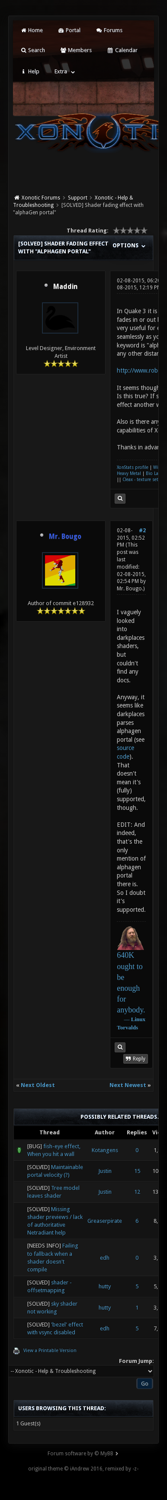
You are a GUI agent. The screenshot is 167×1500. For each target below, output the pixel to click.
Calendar (122, 50)
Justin (105, 1171)
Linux (138, 1019)
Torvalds (127, 1027)
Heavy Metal (129, 473)
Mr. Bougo (129, 589)
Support (77, 198)
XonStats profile (132, 467)
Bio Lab (153, 473)
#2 (142, 530)
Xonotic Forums (41, 198)
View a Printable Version (50, 1350)
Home (31, 30)
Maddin (65, 287)
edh (104, 1257)
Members (76, 50)
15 (137, 1171)
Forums (109, 30)
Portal (69, 30)
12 (137, 1192)
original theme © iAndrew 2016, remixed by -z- (83, 1469)
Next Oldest (38, 1085)
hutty (105, 1286)
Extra (61, 71)
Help (29, 71)
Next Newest (127, 1085)
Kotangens (105, 1150)
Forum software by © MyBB (80, 1454)
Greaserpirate (104, 1221)
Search (32, 50)
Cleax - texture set (140, 479)
